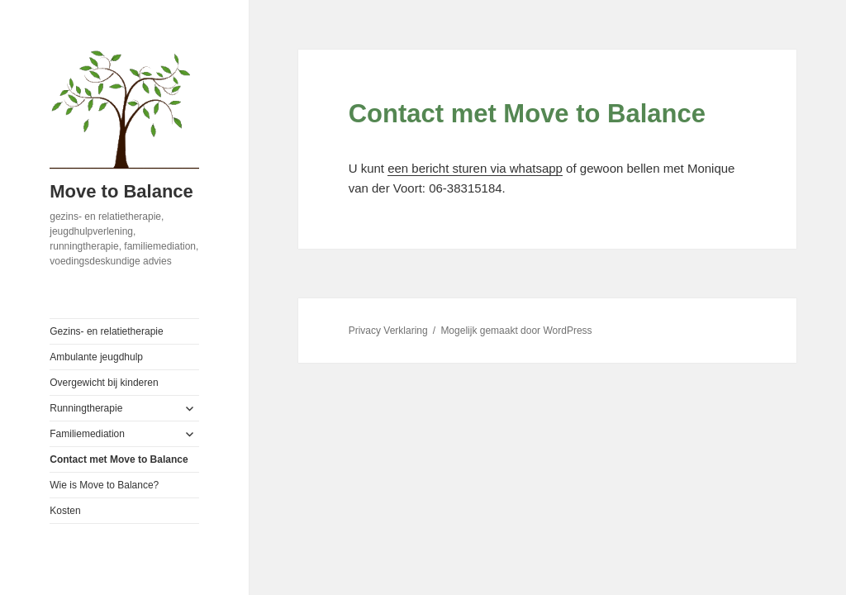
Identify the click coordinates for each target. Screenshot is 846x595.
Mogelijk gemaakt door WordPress (516, 330)
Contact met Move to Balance (119, 459)
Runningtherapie (86, 408)
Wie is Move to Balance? (104, 485)
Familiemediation (87, 434)
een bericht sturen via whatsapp (475, 168)
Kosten (65, 510)
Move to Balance (121, 191)
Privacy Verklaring (388, 330)
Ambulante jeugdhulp (96, 357)
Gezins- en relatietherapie (106, 331)
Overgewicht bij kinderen (104, 382)
